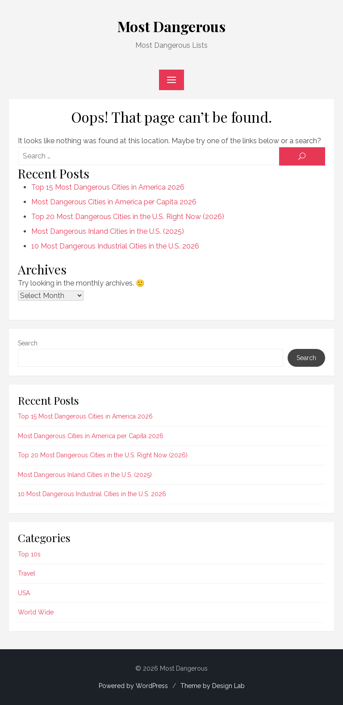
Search (28, 343)
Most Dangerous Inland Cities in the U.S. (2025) (107, 231)
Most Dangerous (171, 26)
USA (24, 593)
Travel (26, 573)
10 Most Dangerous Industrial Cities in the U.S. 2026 (115, 246)
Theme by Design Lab (212, 685)
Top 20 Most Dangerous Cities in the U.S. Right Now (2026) (127, 216)
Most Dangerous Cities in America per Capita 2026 (114, 202)
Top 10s (29, 554)
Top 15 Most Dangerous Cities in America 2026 (107, 187)
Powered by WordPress (133, 685)
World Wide (36, 612)
